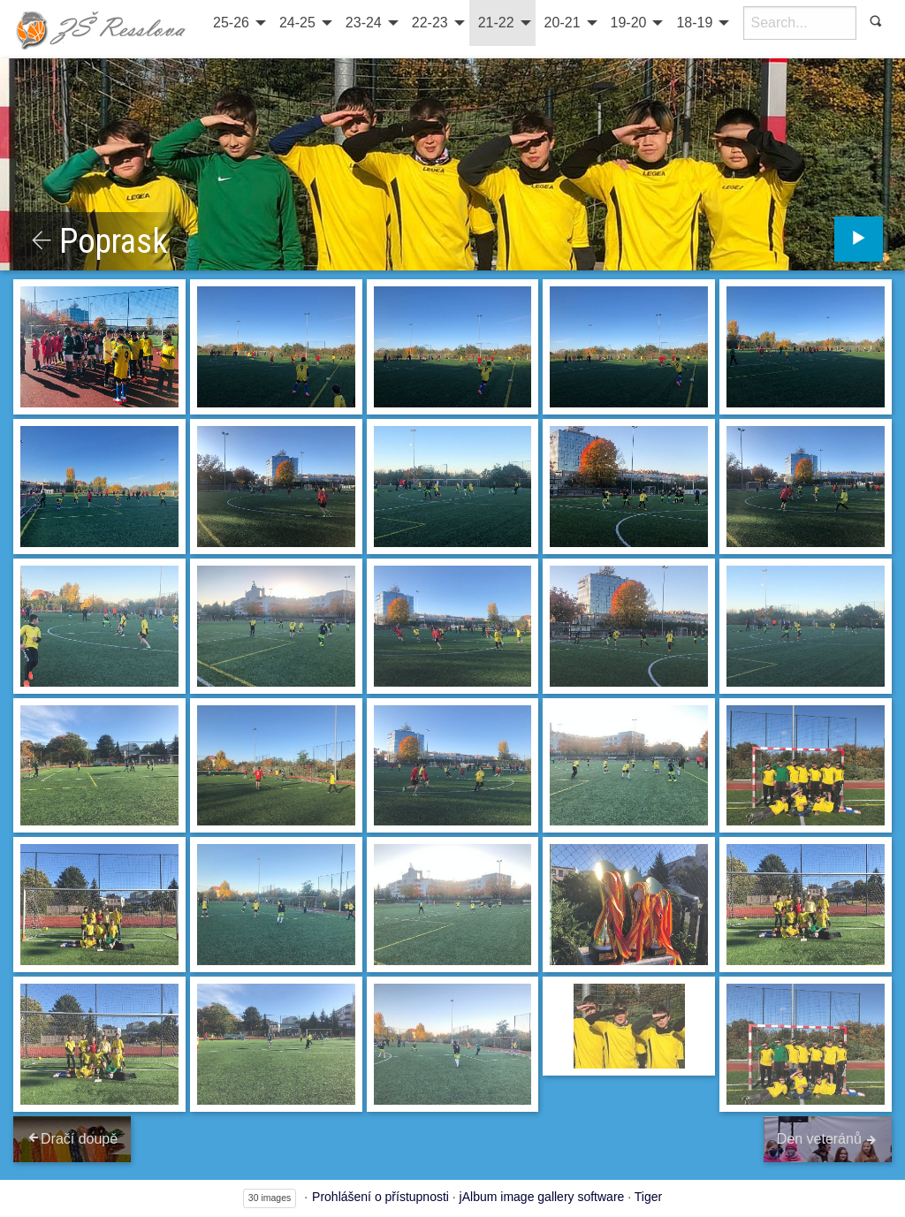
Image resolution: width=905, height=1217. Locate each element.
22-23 (430, 22)
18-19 (694, 22)
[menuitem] (237, 23)
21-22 (496, 22)
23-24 (364, 22)
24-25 (297, 22)
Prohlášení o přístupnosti (380, 1197)
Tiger (648, 1197)
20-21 (562, 22)
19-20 (629, 22)
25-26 (231, 22)
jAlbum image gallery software (542, 1197)
